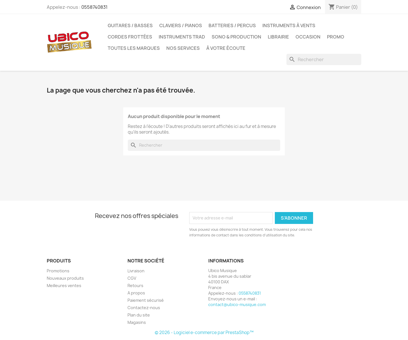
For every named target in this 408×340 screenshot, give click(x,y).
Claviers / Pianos (180, 25)
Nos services (183, 48)
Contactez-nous (144, 307)
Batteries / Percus (232, 25)
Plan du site (139, 315)
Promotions (58, 270)
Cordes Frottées (130, 37)
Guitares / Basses (130, 25)
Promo (335, 37)
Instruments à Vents (288, 25)
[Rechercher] (323, 59)
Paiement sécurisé (146, 300)
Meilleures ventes (64, 285)
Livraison (136, 270)
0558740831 (94, 7)
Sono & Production (236, 37)
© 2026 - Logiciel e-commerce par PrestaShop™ (204, 332)
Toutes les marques (134, 48)
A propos (136, 293)
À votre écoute (225, 48)
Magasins (137, 322)
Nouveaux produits (65, 278)
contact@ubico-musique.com (237, 304)
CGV (132, 278)
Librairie (278, 37)
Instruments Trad (182, 37)
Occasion (308, 37)
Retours (135, 285)
